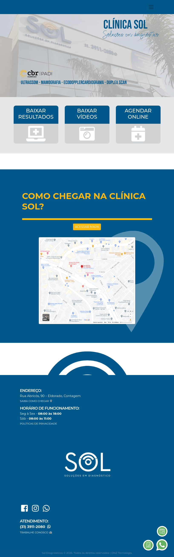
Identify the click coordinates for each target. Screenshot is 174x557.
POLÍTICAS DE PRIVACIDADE (38, 423)
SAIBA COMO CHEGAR (36, 401)
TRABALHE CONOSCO (36, 532)
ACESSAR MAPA (87, 227)
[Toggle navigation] (151, 7)
